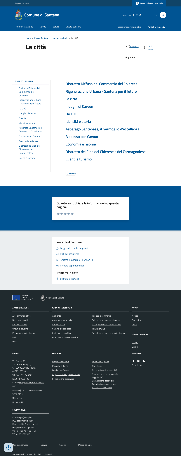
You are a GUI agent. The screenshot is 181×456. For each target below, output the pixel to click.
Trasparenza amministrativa (129, 26)
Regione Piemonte (22, 3)
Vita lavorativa (98, 328)
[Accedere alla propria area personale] (149, 3)
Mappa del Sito (85, 444)
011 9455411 (27, 375)
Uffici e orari (17, 398)
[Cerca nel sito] (162, 15)
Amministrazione (24, 26)
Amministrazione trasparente (105, 374)
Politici (15, 337)
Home (28, 38)
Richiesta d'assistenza (102, 387)
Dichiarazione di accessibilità (104, 370)
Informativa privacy (100, 361)
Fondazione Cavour (60, 370)
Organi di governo (20, 328)
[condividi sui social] (132, 46)
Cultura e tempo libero (62, 333)
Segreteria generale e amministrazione (109, 333)
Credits (62, 444)
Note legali (97, 365)
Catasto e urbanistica (61, 328)
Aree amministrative (21, 315)
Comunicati (137, 320)
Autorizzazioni (58, 324)
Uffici (14, 341)
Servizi (56, 26)
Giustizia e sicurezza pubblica (65, 337)
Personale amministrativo (23, 333)
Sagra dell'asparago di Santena (66, 374)
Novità (42, 26)
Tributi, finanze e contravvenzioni (106, 324)
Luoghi (135, 342)
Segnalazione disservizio (63, 378)
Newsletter (137, 365)
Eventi (135, 346)
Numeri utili (17, 402)
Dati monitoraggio (20, 444)
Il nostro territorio (59, 38)
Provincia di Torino (60, 365)
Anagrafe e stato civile (62, 320)
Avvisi (134, 324)
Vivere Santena (73, 26)
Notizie (135, 315)
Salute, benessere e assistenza (106, 320)
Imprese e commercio (101, 315)
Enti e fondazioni (19, 324)
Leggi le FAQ (97, 377)
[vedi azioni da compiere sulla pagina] (148, 47)
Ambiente (56, 315)
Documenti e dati (20, 320)
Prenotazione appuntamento (105, 384)
